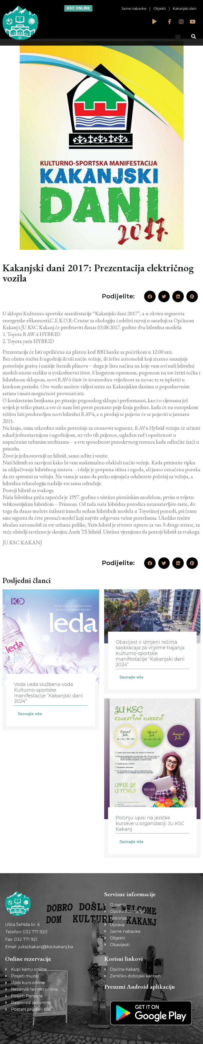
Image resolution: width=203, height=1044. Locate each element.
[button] (178, 36)
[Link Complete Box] (51, 659)
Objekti (160, 8)
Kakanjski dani (184, 8)
